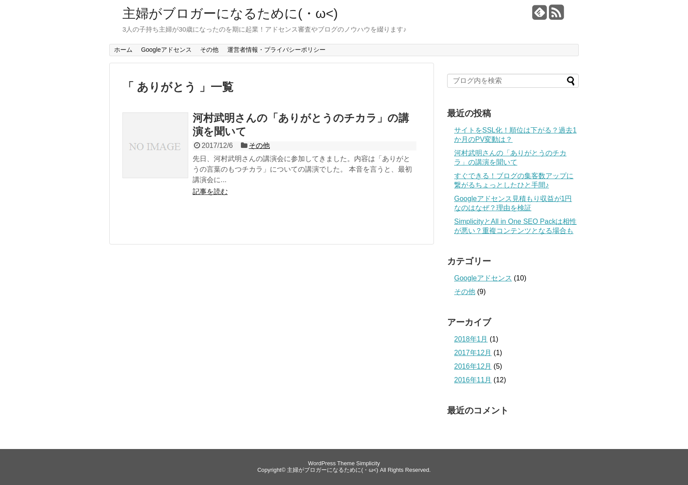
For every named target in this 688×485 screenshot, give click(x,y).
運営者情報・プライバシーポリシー (276, 49)
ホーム (123, 49)
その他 (209, 49)
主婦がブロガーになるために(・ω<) (230, 13)
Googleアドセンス (166, 49)
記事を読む (210, 191)
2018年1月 (471, 339)
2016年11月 (472, 380)
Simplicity (368, 463)
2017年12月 (472, 352)
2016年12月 (472, 366)
